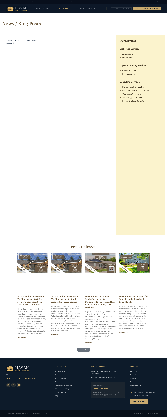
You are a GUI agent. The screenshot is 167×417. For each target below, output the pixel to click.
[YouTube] (19, 385)
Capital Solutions (60, 382)
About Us (133, 371)
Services (81, 9)
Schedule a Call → (139, 401)
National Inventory (61, 375)
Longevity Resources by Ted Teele (103, 377)
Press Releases (60, 392)
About (93, 9)
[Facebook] (13, 385)
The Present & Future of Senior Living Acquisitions (104, 372)
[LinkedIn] (8, 385)
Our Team (133, 382)
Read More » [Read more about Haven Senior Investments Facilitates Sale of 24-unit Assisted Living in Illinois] (55, 335)
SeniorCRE (157, 413)
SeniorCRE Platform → (101, 389)
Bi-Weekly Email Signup (63, 389)
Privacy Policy (138, 413)
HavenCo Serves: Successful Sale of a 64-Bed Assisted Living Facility (133, 299)
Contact (148, 413)
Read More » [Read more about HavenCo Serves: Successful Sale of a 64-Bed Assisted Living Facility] (123, 333)
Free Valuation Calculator (63, 385)
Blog (56, 396)
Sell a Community (64, 9)
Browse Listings (45, 9)
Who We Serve (60, 371)
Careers (133, 378)
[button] (83, 350)
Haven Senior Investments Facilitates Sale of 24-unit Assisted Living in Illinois (64, 299)
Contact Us (134, 375)
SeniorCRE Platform (152, 2)
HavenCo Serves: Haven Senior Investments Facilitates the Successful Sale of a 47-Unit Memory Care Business (100, 302)
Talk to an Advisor (146, 8)
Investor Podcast (132, 2)
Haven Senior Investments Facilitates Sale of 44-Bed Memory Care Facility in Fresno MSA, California (30, 301)
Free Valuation (121, 8)
